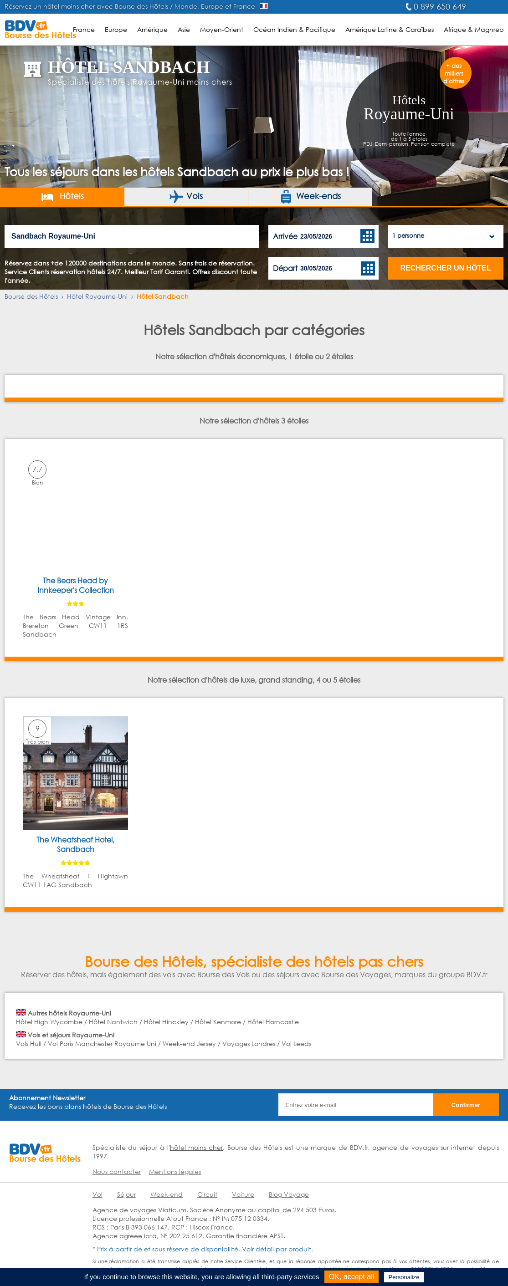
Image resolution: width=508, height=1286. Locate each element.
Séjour (126, 1194)
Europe (116, 29)
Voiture (243, 1194)
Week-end (166, 1194)
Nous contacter (116, 1171)
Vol (97, 1194)
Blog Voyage (289, 1194)
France (84, 29)
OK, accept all (352, 1277)
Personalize (404, 1277)
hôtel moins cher (196, 1147)
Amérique (152, 29)
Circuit (207, 1194)
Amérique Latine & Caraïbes (389, 29)
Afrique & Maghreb (474, 29)
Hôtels (62, 197)
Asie (184, 29)
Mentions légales (175, 1171)
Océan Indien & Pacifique (294, 29)
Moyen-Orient (221, 29)
